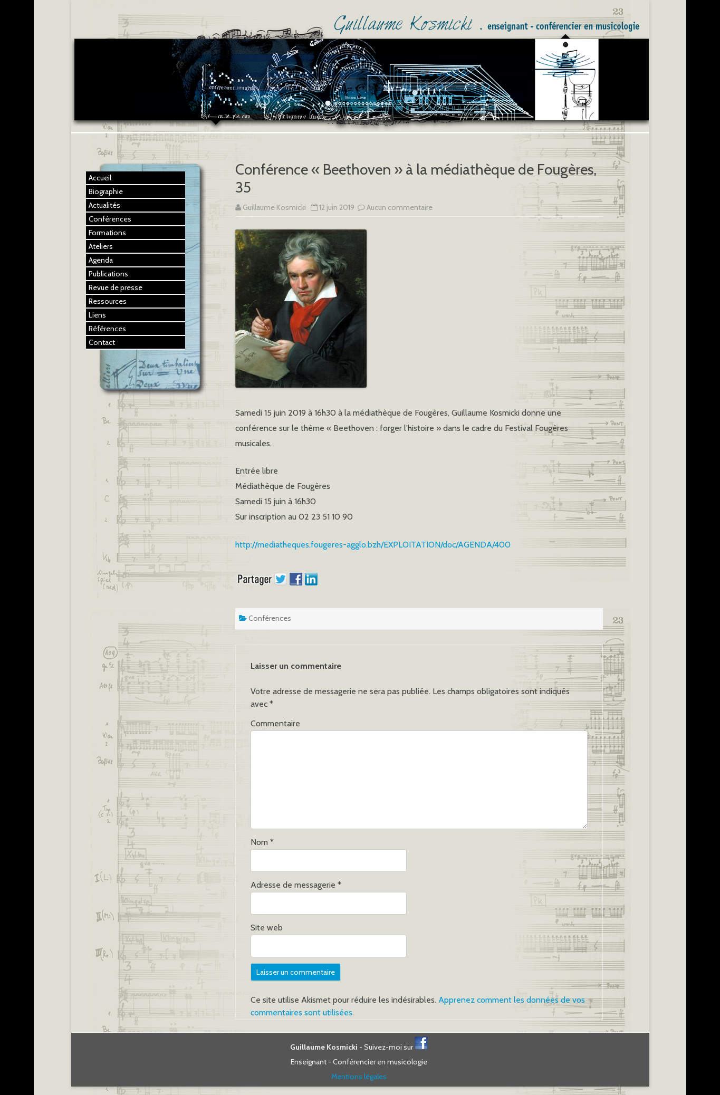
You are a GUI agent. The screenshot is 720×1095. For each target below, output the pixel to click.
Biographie (106, 191)
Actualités (104, 205)
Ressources (108, 301)
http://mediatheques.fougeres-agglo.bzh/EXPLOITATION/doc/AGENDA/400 (373, 545)
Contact (102, 342)
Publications (108, 273)
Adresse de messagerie (296, 885)
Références (107, 328)
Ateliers (101, 246)
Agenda (101, 260)
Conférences (269, 618)
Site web (267, 928)
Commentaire (275, 723)
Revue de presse (115, 287)
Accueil (100, 177)
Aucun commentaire (400, 207)
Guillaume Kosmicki (274, 207)
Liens (97, 315)
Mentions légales (359, 1076)
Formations (107, 232)
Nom (262, 842)
